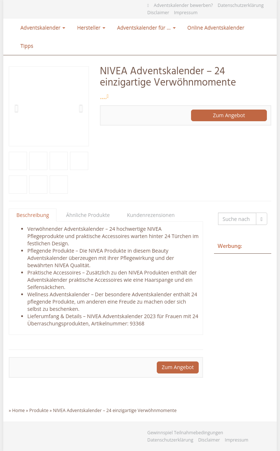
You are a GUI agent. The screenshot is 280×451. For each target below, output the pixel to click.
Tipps (26, 45)
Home (18, 410)
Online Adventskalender (215, 27)
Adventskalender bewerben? (183, 5)
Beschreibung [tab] (32, 214)
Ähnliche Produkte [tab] (88, 214)
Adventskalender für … (146, 27)
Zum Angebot (229, 115)
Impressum (186, 12)
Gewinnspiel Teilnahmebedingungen (185, 433)
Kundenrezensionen (151, 214)
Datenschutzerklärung (241, 5)
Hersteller (91, 27)
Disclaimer (158, 12)
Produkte (38, 410)
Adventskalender (42, 27)
